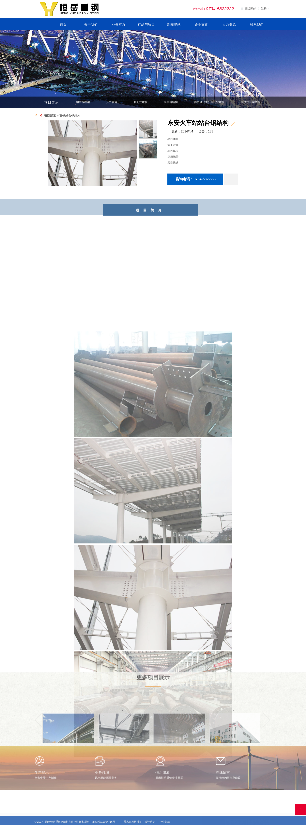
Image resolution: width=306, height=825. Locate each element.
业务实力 (118, 24)
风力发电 (111, 102)
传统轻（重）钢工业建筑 (209, 102)
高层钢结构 (171, 102)
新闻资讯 (173, 24)
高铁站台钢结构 (250, 102)
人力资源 (229, 24)
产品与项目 (146, 24)
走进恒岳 (123, 812)
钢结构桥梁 (83, 102)
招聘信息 (186, 819)
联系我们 (256, 24)
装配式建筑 (140, 102)
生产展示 (151, 819)
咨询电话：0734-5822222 (198, 179)
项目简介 (164, 216)
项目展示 (50, 115)
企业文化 (201, 24)
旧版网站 (248, 9)
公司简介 (121, 819)
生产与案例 (153, 812)
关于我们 (91, 24)
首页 (63, 24)
